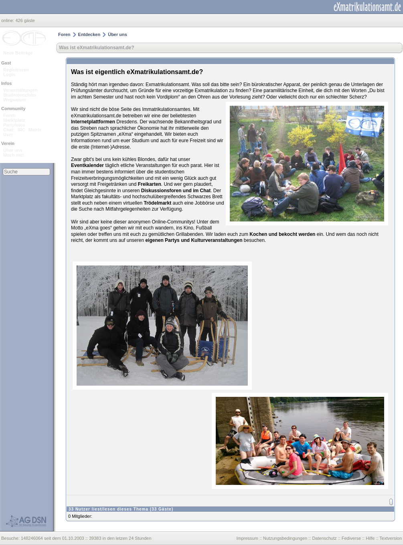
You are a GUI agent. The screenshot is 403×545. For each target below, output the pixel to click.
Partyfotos (14, 125)
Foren (9, 115)
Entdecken (89, 34)
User (8, 134)
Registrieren (16, 69)
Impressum (247, 538)
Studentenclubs (19, 95)
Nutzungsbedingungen (285, 538)
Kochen (258, 234)
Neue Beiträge (18, 52)
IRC (21, 129)
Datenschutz (324, 538)
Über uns (12, 150)
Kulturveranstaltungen (216, 240)
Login (9, 74)
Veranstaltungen (20, 90)
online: (8, 20)
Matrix (34, 129)
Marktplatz (14, 120)
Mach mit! (13, 155)
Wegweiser (14, 99)
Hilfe (370, 538)
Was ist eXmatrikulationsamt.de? (96, 47)
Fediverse (351, 538)
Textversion (390, 538)
